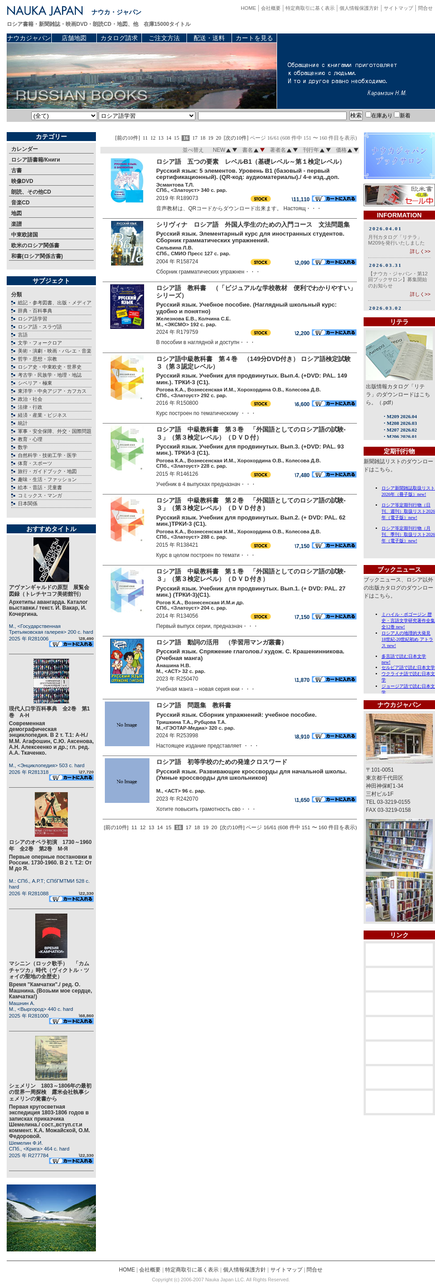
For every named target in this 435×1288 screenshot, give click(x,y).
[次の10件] (236, 138)
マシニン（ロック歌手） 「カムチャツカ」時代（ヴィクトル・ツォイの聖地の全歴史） (49, 970)
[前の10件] (127, 138)
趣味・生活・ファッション (47, 479)
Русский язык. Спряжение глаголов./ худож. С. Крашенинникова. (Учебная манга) (250, 654)
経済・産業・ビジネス (42, 415)
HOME (248, 8)
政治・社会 (30, 399)
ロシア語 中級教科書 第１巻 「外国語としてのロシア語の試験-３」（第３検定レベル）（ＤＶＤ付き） (251, 575)
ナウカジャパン (29, 38)
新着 (402, 115)
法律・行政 (30, 407)
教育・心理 (30, 439)
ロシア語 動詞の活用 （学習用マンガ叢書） (221, 642)
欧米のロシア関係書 (35, 245)
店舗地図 (74, 38)
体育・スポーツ (35, 463)
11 (145, 138)
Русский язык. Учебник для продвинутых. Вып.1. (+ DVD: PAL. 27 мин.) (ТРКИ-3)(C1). (250, 591)
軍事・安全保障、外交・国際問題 (54, 431)
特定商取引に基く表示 (310, 8)
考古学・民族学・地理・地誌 (50, 375)
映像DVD (22, 181)
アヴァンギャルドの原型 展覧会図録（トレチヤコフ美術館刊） (49, 590)
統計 (23, 423)
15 (176, 138)
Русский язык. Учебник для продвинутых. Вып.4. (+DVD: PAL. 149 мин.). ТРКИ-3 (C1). (251, 379)
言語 (23, 334)
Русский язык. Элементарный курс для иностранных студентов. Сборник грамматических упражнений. (250, 237)
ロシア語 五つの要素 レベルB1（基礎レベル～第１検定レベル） (250, 161)
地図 (16, 213)
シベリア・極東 (35, 383)
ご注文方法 (164, 38)
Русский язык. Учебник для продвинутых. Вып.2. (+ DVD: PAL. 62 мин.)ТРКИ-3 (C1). (250, 521)
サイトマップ (398, 8)
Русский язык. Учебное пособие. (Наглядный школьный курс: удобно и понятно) (246, 308)
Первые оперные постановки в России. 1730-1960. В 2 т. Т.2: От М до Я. (50, 863)
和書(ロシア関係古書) (37, 256)
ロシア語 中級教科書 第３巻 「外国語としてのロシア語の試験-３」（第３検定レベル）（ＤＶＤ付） (251, 433)
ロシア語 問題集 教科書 (193, 705)
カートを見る (254, 38)
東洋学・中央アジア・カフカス (52, 391)
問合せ (425, 8)
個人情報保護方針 (359, 8)
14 (168, 138)
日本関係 (27, 503)
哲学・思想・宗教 (37, 358)
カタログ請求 (119, 38)
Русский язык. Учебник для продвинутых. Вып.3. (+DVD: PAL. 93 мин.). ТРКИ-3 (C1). (250, 450)
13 (161, 138)
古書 (16, 170)
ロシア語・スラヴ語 (40, 326)
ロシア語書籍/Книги (35, 160)
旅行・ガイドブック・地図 (47, 471)
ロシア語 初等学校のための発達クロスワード (221, 761)
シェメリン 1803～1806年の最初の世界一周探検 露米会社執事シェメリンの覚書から (50, 1092)
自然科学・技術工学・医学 (47, 455)
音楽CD (20, 202)
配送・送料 (209, 38)
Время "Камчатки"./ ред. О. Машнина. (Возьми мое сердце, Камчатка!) (50, 990)
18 (203, 138)
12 (153, 138)
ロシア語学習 (32, 318)
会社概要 (271, 8)
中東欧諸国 (24, 235)
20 (218, 138)
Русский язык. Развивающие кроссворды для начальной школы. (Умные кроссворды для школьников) (251, 774)
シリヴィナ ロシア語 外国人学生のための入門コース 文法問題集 (256, 224)
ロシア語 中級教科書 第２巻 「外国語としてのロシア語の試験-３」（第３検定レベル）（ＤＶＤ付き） (251, 504)
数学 (23, 447)
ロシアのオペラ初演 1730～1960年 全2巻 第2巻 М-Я (50, 845)
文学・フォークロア (40, 342)
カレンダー (24, 149)
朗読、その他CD (31, 192)
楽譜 (16, 224)
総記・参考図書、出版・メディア (54, 302)
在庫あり (379, 115)
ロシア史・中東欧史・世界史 (50, 367)
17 (195, 138)
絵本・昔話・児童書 (40, 487)
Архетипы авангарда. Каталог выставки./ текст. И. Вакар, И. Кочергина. (48, 608)
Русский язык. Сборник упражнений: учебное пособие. (236, 714)
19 (210, 138)
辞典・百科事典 (35, 310)
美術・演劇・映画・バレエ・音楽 (54, 350)
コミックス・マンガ (40, 495)
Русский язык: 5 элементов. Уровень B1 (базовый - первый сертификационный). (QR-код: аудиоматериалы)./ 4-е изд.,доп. (247, 174)
